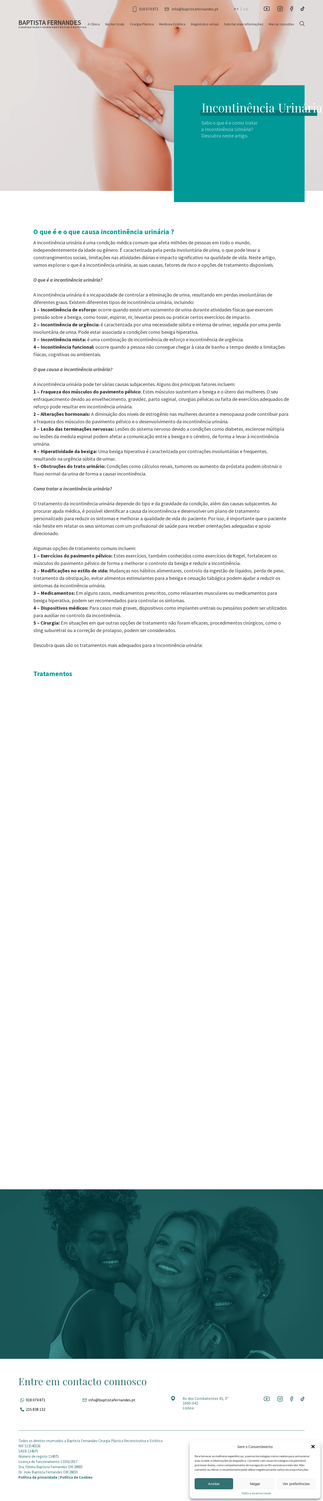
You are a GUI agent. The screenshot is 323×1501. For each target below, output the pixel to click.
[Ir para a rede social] (267, 8)
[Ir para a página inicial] (52, 23)
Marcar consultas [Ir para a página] (281, 24)
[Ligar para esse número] (146, 9)
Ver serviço (75, 768)
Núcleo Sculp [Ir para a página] (114, 24)
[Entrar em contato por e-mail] (191, 9)
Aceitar (214, 1484)
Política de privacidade (256, 1493)
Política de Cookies (76, 1477)
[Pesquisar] (302, 23)
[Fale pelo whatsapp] (31, 1400)
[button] (313, 1446)
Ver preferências (296, 1484)
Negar (255, 1484)
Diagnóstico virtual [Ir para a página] (204, 24)
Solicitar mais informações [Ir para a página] (243, 24)
